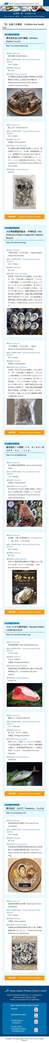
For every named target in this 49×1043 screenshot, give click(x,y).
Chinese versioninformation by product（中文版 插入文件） (18, 1029)
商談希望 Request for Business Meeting (24, 217)
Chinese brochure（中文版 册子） (17, 1021)
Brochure (14, 1008)
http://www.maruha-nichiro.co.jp (18, 634)
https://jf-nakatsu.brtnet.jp (16, 242)
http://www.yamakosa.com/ (16, 813)
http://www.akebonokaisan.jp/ (17, 46)
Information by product (18, 1014)
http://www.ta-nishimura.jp (16, 455)
